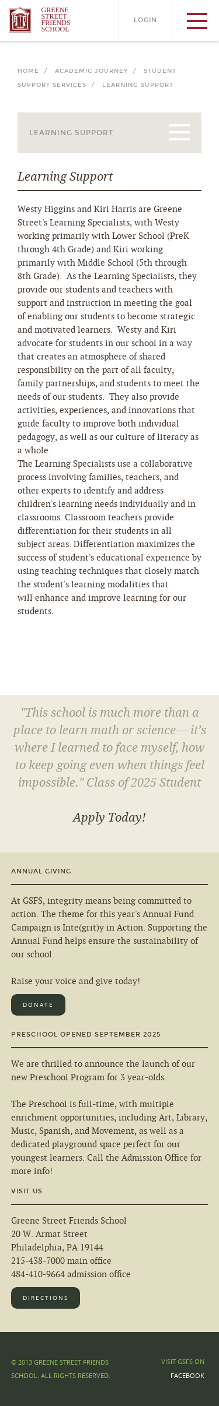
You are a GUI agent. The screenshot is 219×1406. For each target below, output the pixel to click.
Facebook (187, 1375)
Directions (45, 1298)
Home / (35, 71)
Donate (38, 1005)
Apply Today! (109, 817)
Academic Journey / (98, 71)
